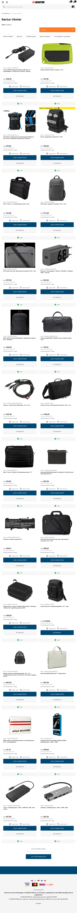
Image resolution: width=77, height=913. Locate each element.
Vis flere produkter (38, 856)
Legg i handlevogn (20, 90)
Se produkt (20, 96)
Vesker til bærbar (45, 36)
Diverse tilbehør (8, 36)
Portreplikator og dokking (62, 36)
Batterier (19, 36)
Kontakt (38, 903)
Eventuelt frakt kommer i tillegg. (10, 83)
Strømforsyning (31, 36)
